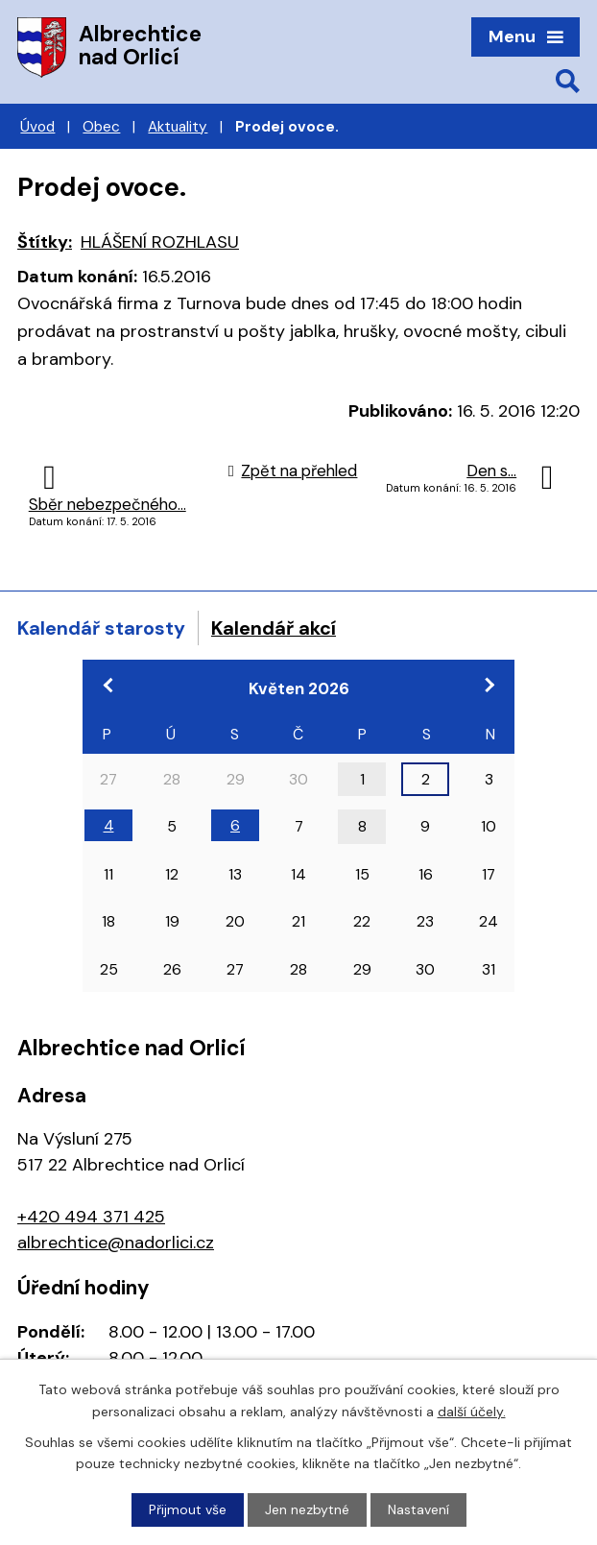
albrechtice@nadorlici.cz (115, 1242)
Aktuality (177, 126)
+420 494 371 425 (91, 1216)
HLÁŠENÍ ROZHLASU (160, 241)
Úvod (37, 126)
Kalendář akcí (273, 628)
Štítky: (44, 241)
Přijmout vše (188, 1509)
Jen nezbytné (307, 1509)
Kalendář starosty (101, 628)
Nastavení (418, 1509)
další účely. (472, 1410)
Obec (101, 126)
